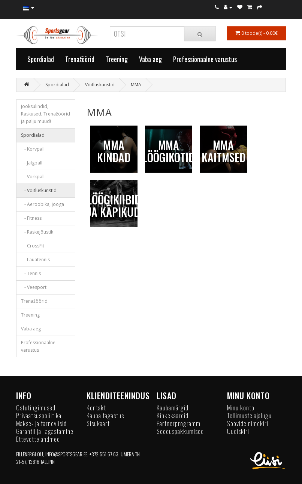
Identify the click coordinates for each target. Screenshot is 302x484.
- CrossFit (32, 246)
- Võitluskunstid (39, 190)
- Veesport (33, 287)
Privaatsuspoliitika (38, 415)
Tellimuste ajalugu (249, 415)
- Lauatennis (35, 259)
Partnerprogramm (178, 423)
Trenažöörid (79, 59)
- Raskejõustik (37, 232)
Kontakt (96, 407)
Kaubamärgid (172, 407)
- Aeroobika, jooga (42, 204)
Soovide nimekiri (247, 423)
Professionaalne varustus (205, 59)
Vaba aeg (150, 59)
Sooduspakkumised (180, 431)
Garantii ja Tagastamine (44, 431)
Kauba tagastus (105, 415)
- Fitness (31, 218)
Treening (117, 59)
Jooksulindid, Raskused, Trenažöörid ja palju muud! (45, 113)
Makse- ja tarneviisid (41, 423)
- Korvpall (33, 149)
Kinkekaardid (172, 415)
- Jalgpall (31, 163)
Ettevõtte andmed (38, 439)
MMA (136, 84)
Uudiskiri (238, 431)
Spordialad (40, 59)
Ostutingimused (35, 407)
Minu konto (240, 407)
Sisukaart (98, 423)
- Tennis (31, 273)
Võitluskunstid (100, 84)
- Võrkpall (33, 176)
